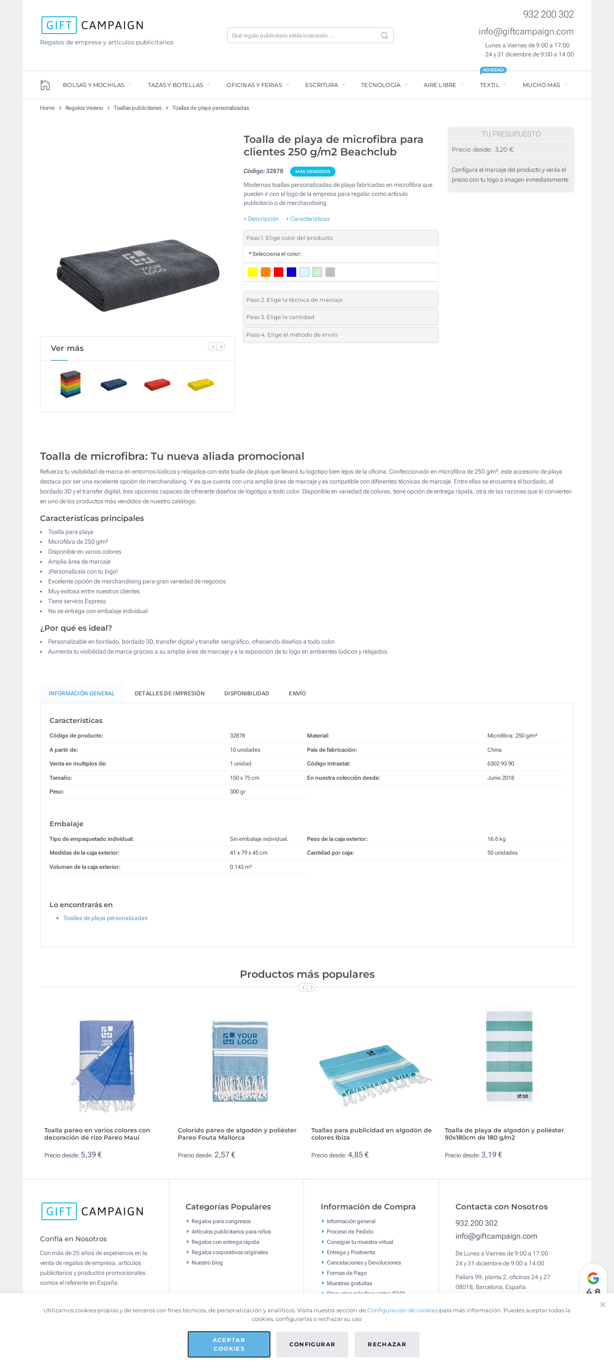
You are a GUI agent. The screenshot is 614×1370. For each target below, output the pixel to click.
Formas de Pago (347, 1276)
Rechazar (387, 1344)
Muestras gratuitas (349, 1286)
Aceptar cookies (229, 1344)
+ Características (308, 218)
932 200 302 (548, 14)
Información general (351, 1224)
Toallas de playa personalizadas (210, 108)
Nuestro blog (207, 1266)
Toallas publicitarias (137, 108)
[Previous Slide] (212, 346)
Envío (297, 697)
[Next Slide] (221, 346)
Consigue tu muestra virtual (360, 1245)
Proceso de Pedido (350, 1235)
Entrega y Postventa (351, 1255)
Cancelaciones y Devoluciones (364, 1266)
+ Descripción (261, 218)
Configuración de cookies (402, 1310)
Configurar (312, 1344)
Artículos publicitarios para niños (231, 1235)
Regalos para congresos (221, 1224)
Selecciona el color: (275, 254)
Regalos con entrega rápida (225, 1245)
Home (47, 108)
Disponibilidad (246, 697)
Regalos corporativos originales (230, 1255)
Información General (82, 697)
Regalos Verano (84, 108)
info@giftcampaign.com (526, 31)
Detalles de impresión (170, 697)
